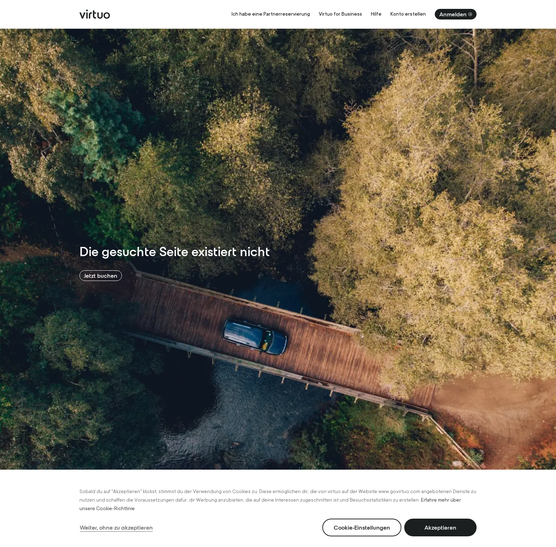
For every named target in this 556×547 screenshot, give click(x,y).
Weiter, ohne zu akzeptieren (116, 527)
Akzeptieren (440, 527)
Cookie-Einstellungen (362, 527)
